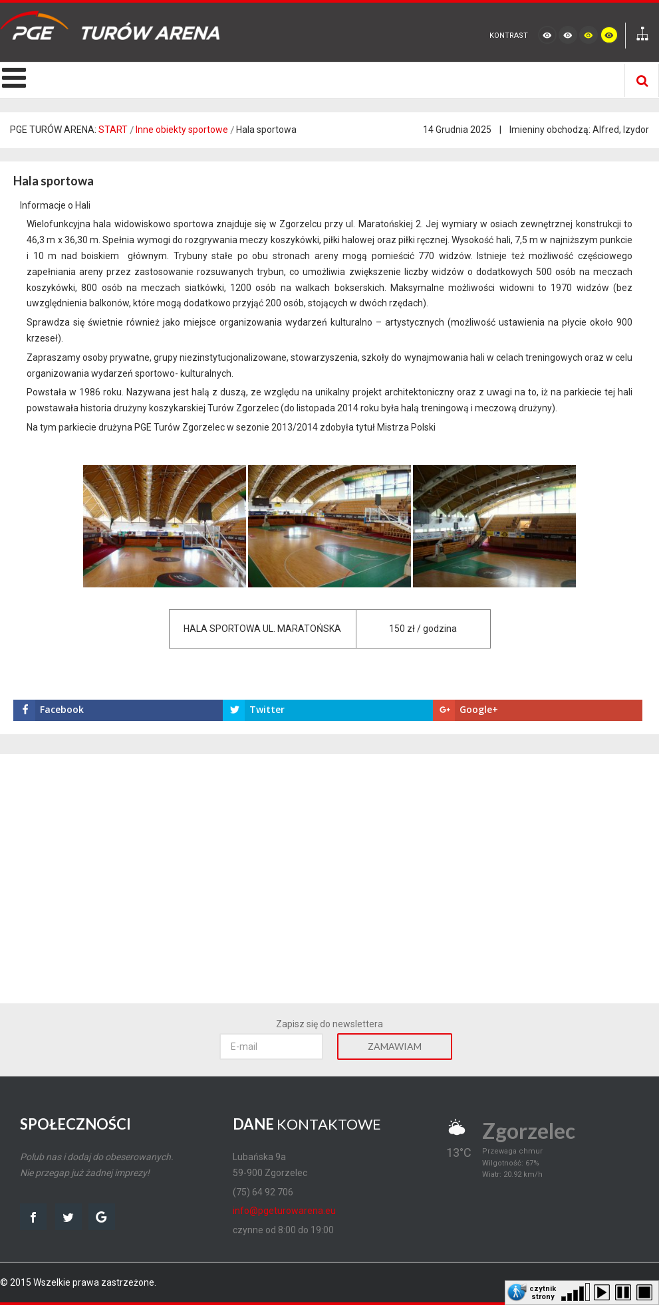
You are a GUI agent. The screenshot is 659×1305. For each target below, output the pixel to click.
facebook (33, 1216)
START (113, 129)
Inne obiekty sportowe (182, 129)
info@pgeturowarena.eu (284, 1210)
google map (101, 1216)
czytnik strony (542, 1291)
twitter (68, 1216)
